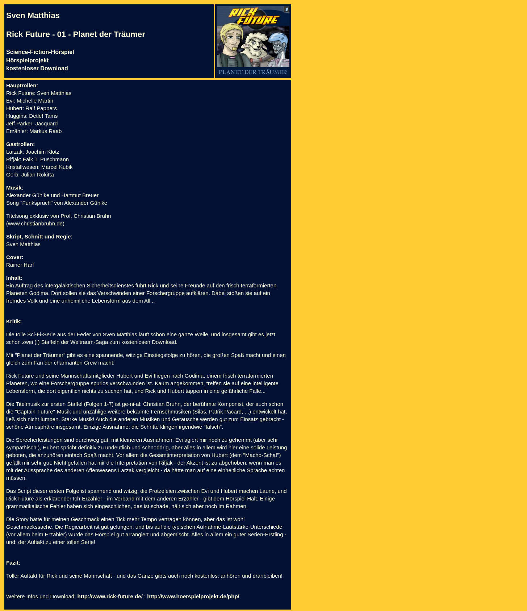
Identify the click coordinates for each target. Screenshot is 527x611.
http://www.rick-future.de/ (110, 596)
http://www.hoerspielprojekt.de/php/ (193, 596)
